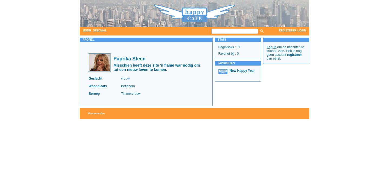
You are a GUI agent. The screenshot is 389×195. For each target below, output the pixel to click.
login (301, 30)
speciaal (100, 30)
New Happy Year (242, 71)
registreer (287, 30)
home (87, 30)
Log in (271, 47)
